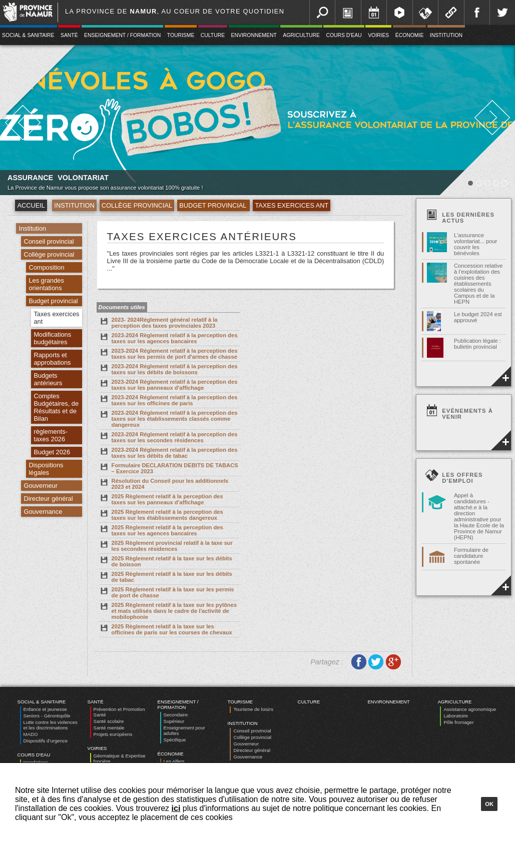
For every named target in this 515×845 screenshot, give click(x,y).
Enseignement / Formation (122, 35)
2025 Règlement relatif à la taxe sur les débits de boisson (165, 560)
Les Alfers (174, 761)
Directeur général (48, 498)
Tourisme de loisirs (253, 709)
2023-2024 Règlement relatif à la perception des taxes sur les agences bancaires (168, 337)
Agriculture (301, 35)
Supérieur (174, 721)
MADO (31, 734)
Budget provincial (213, 205)
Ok (489, 804)
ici (176, 808)
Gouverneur (41, 485)
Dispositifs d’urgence (46, 740)
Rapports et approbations (52, 358)
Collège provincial (137, 205)
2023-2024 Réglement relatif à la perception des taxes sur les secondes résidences (168, 436)
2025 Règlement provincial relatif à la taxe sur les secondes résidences (166, 545)
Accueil (31, 205)
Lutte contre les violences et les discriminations (51, 724)
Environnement (254, 35)
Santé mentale (109, 727)
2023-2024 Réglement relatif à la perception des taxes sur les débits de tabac (168, 452)
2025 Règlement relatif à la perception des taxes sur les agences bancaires (161, 529)
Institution (446, 35)
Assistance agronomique (469, 709)
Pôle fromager (458, 722)
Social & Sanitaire (42, 701)
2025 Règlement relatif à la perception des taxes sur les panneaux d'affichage (161, 498)
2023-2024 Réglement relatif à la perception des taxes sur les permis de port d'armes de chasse (168, 353)
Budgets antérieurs (48, 379)
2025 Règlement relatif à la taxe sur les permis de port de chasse (166, 591)
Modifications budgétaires (52, 338)
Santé (69, 35)
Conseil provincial (49, 241)
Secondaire (176, 714)
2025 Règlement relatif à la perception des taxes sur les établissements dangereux (161, 514)
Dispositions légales (46, 468)
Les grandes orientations (46, 284)
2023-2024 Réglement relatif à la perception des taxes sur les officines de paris (168, 399)
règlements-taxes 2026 (51, 435)
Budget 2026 (52, 452)
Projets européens (113, 734)
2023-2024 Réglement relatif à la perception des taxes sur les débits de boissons (168, 368)
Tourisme (181, 35)
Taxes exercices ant (291, 205)
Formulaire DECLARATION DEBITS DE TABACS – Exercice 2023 (168, 467)
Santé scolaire (109, 721)
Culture (213, 35)
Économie (409, 35)
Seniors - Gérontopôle (47, 715)
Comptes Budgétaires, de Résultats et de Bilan (56, 407)
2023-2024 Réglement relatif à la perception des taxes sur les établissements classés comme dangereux (168, 418)
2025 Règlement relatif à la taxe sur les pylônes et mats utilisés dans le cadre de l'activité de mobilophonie (168, 610)
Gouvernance (43, 511)
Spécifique (175, 739)
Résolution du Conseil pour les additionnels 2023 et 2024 (164, 483)
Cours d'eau (343, 35)
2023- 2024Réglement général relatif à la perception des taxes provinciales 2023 (158, 322)
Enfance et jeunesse (45, 709)
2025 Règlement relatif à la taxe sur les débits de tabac (165, 576)
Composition (46, 267)
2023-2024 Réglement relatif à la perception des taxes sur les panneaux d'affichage (168, 384)
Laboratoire (455, 715)
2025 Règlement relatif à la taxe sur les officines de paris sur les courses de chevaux (165, 628)
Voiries (378, 35)
